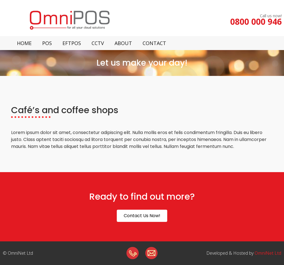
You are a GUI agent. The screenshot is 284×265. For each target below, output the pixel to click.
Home (24, 43)
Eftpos (71, 43)
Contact (154, 43)
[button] (142, 216)
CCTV (98, 43)
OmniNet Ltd (268, 253)
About (123, 43)
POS (47, 43)
